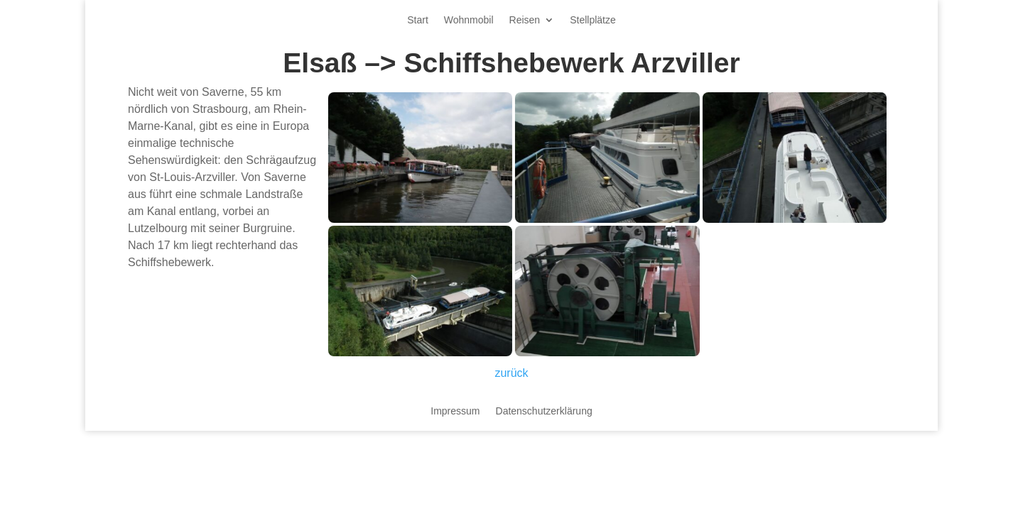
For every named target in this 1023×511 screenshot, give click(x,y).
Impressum (455, 411)
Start (417, 20)
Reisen (525, 20)
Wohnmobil (469, 20)
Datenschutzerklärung (544, 411)
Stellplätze (593, 20)
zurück (511, 373)
